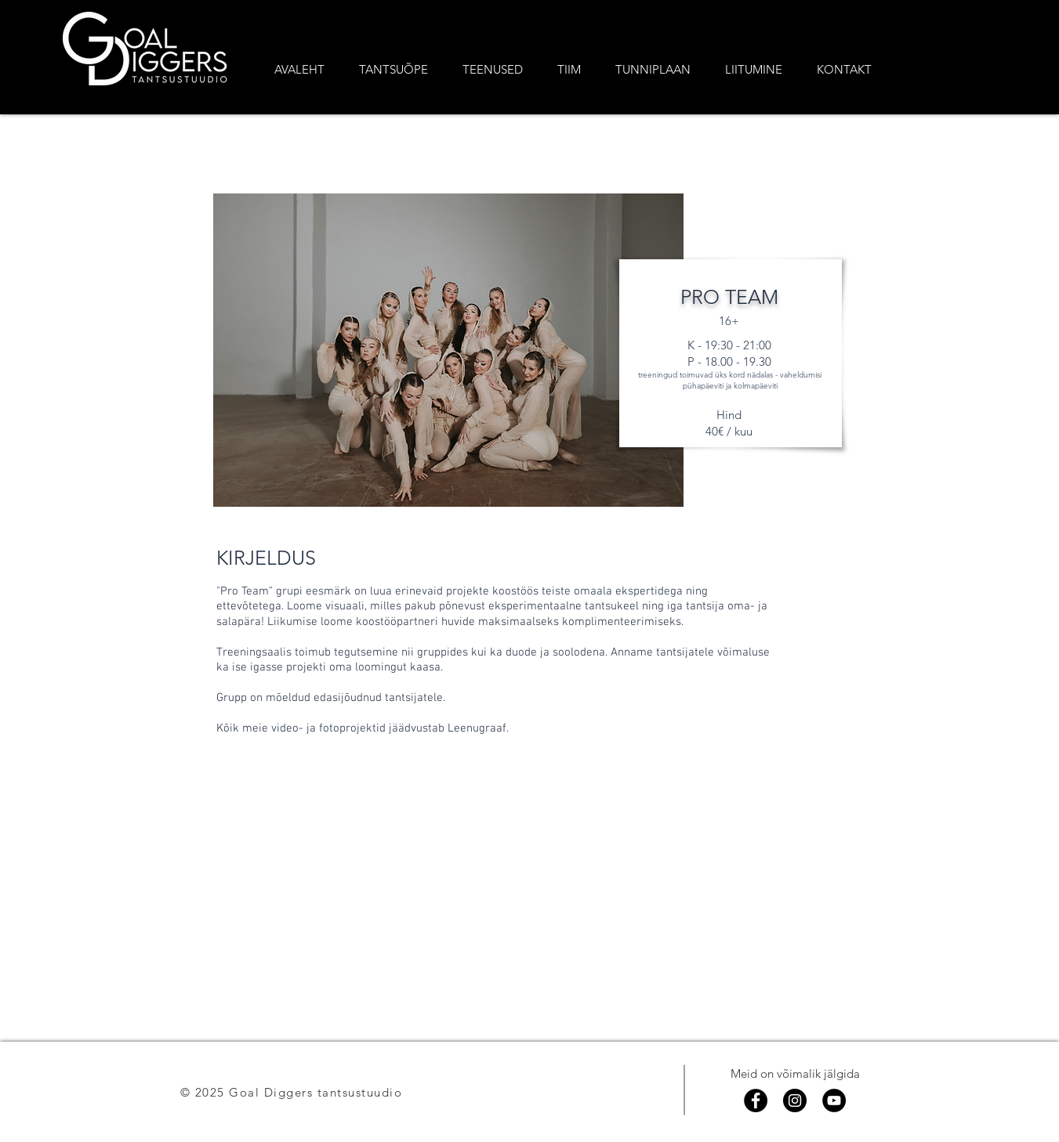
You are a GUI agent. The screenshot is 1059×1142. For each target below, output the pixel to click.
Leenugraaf (477, 728)
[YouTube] (834, 1100)
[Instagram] (795, 1100)
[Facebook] (755, 1100)
